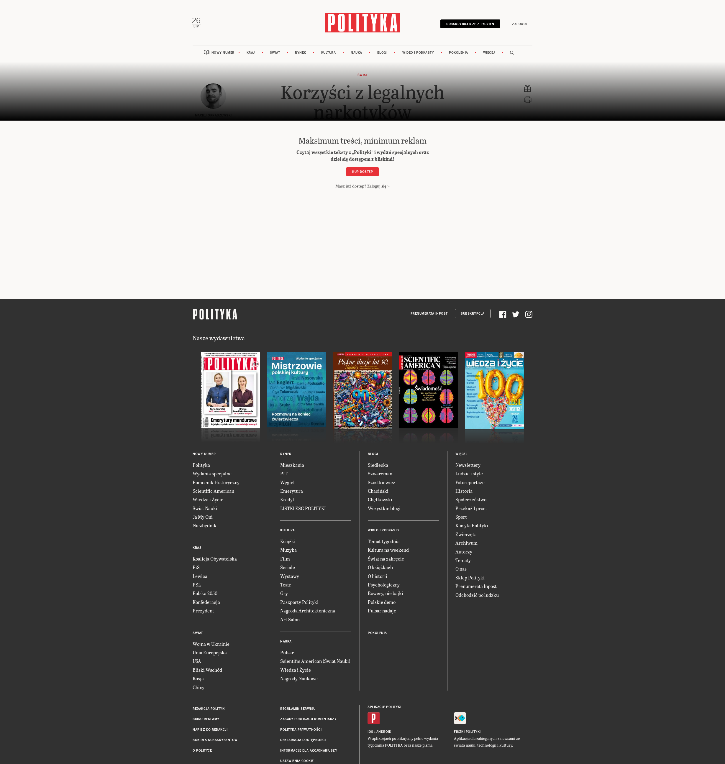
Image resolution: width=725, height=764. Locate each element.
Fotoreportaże (470, 482)
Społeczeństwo (470, 500)
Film (285, 559)
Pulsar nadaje (382, 610)
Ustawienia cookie (297, 761)
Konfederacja (206, 602)
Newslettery (467, 465)
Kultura (328, 53)
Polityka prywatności (301, 730)
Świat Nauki (205, 508)
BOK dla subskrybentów (215, 740)
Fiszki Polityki (467, 732)
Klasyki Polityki (471, 526)
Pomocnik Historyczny (216, 482)
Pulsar (287, 652)
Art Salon (290, 619)
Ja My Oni (203, 517)
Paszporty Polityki (299, 602)
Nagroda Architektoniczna (307, 610)
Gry (284, 593)
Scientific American (213, 491)
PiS (196, 567)
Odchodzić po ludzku (477, 595)
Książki (288, 541)
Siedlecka (378, 465)
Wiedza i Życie (208, 500)
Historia (464, 491)
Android (383, 732)
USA (197, 661)
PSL (197, 584)
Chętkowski (380, 500)
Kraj (251, 53)
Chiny (198, 687)
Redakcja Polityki (209, 709)
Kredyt (287, 500)
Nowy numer (222, 53)
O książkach (380, 567)
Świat (275, 53)
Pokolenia (458, 53)
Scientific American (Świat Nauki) (315, 661)
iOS (370, 732)
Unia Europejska (210, 652)
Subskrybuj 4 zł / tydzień (470, 24)
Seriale (287, 567)
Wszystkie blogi (384, 508)
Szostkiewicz (381, 482)
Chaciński (378, 491)
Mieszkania (292, 465)
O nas (461, 569)
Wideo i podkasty (418, 53)
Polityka (201, 465)
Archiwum (466, 543)
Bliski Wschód (207, 670)
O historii (377, 576)
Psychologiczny (384, 584)
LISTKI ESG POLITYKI (303, 508)
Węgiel (287, 482)
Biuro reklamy (206, 720)
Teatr (285, 584)
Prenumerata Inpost (429, 314)
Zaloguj (519, 24)
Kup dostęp (362, 172)
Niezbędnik (204, 526)
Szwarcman (380, 473)
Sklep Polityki (470, 577)
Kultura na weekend (388, 550)
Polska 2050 (205, 593)
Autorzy (463, 551)
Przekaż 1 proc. (471, 508)
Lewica (200, 576)
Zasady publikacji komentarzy (308, 720)
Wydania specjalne (212, 473)
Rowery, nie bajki (385, 593)
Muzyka (288, 550)
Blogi (382, 53)
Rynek (300, 53)
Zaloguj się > (378, 186)
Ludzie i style (469, 473)
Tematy (463, 560)
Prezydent (203, 610)
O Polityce (202, 751)
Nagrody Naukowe (299, 678)
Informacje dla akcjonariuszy (308, 751)
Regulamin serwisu (298, 709)
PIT (284, 473)
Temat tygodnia (384, 541)
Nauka (356, 53)
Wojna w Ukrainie (211, 644)
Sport (461, 517)
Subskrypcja (473, 314)
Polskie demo (382, 602)
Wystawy (289, 576)
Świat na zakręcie (386, 559)
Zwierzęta (466, 534)
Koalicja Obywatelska (215, 559)
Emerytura (291, 491)
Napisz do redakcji (210, 730)
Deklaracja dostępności (303, 740)
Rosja (198, 678)
